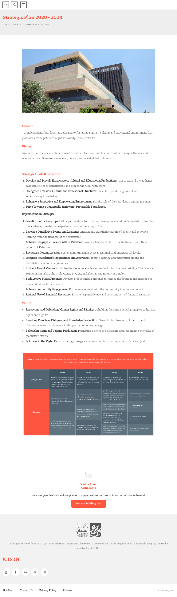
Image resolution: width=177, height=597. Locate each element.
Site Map (7, 590)
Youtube (7, 572)
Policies (67, 590)
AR (5, 4)
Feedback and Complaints (88, 486)
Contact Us (26, 590)
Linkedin (26, 572)
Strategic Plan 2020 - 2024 (37, 24)
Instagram (45, 572)
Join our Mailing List (88, 504)
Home (6, 24)
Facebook (17, 572)
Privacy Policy (47, 590)
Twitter (36, 572)
